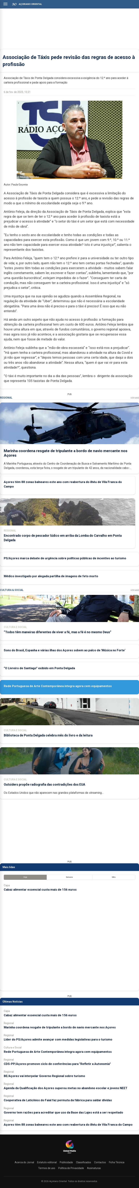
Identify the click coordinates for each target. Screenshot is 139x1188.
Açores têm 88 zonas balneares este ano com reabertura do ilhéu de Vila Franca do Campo (68, 1124)
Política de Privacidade (71, 1168)
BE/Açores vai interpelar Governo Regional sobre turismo (44, 1076)
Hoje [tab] (25, 877)
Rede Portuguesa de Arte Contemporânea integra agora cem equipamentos (58, 686)
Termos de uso (46, 1168)
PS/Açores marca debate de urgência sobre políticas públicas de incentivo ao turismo (65, 558)
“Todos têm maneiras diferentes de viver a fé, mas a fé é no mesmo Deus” (57, 632)
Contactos (100, 1162)
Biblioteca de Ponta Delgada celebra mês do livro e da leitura (48, 735)
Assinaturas (94, 1168)
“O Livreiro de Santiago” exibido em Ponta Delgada (39, 668)
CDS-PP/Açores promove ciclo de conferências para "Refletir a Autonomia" (57, 1064)
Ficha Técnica (116, 1162)
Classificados (83, 1162)
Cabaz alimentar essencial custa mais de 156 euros (40, 889)
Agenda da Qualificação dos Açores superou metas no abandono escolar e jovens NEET (65, 1088)
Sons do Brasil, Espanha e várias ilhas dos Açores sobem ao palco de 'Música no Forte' (64, 650)
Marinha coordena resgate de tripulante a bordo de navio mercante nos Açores (60, 1027)
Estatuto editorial (47, 1162)
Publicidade (66, 1162)
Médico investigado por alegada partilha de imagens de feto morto (51, 576)
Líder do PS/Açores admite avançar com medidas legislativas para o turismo (58, 1039)
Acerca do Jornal (24, 1162)
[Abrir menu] (5, 4)
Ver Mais (134, 398)
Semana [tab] (69, 877)
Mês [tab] (114, 877)
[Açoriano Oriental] (69, 1153)
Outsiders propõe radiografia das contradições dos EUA (44, 784)
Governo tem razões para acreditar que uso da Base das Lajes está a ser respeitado (63, 1112)
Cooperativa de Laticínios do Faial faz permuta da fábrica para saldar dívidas (58, 1100)
